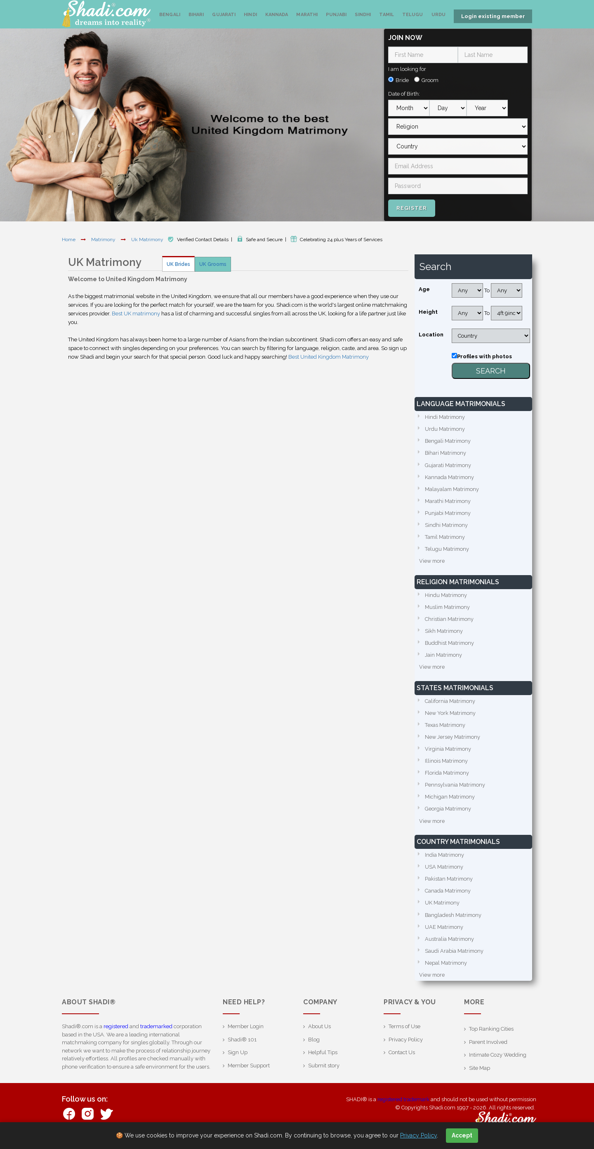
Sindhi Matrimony (447, 525)
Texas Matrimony (446, 728)
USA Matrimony (444, 871)
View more (432, 562)
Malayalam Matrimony (453, 489)
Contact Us (402, 1058)
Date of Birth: (404, 92)
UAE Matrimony (444, 932)
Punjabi (336, 14)
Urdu (438, 14)
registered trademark (403, 1105)
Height (428, 311)
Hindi (250, 14)
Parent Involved (488, 1048)
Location (431, 334)
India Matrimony (445, 859)
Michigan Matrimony (450, 801)
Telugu (412, 14)
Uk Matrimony (148, 239)
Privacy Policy (406, 1046)
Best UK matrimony (136, 313)
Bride (402, 79)
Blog (314, 1046)
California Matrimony (450, 703)
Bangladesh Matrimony (454, 920)
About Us (319, 1032)
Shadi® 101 (242, 1046)
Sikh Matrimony (444, 633)
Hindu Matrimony (446, 596)
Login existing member (493, 16)
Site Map (479, 1074)
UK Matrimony (442, 908)
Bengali (169, 14)
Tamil (386, 14)
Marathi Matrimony (448, 501)
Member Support (249, 1072)
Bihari (196, 14)
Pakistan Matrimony (449, 884)
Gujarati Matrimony (448, 465)
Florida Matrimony (447, 776)
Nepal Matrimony (446, 969)
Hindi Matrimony (445, 416)
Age (424, 288)
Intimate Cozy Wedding (497, 1061)
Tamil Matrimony (446, 538)
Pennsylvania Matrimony (455, 788)
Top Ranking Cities (491, 1035)
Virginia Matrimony (448, 752)
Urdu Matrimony (445, 428)
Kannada (276, 14)
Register (411, 207)
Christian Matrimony (449, 621)
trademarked (156, 1032)
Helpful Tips (322, 1058)
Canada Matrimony (448, 896)
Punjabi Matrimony (448, 513)
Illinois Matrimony (447, 764)
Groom (430, 79)
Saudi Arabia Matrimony (454, 957)
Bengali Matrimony (448, 440)
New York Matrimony (451, 715)
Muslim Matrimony (448, 608)
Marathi (307, 14)
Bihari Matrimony (446, 452)
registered (116, 1032)
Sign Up (238, 1058)
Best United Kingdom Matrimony (328, 356)
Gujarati (224, 14)
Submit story (323, 1072)
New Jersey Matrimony (453, 740)
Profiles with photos (484, 355)
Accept (462, 1135)
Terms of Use (404, 1032)
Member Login (246, 1032)
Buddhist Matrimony (450, 645)
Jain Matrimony (444, 657)
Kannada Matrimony (450, 477)
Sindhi (363, 14)
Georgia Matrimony (448, 813)
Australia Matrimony (450, 944)
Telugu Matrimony (447, 550)
